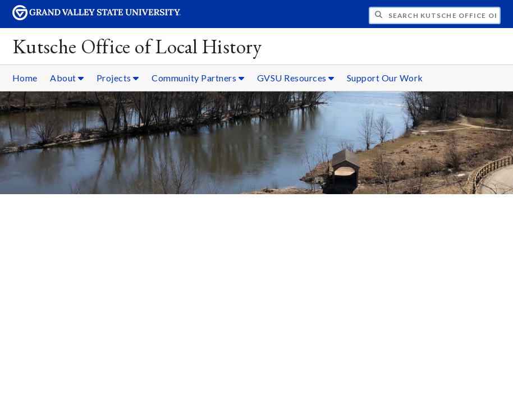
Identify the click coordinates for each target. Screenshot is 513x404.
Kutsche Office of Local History (137, 46)
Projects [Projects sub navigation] (118, 77)
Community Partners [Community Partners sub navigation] (198, 77)
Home (25, 77)
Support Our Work (385, 77)
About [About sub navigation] (67, 77)
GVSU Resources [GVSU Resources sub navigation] (296, 77)
